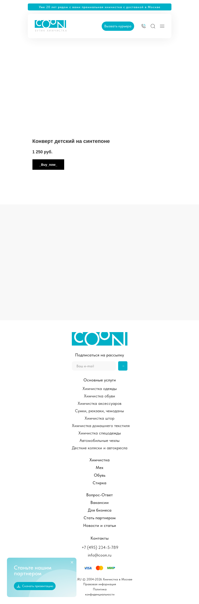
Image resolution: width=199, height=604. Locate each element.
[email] (94, 366)
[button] (118, 26)
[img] (143, 26)
